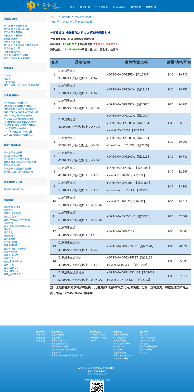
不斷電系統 (9, 82)
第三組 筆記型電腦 (13, 32)
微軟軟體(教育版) (12, 213)
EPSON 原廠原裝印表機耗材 (18, 106)
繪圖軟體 (8, 235)
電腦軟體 (55, 352)
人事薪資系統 (119, 340)
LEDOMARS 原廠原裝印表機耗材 (20, 122)
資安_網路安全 (11, 271)
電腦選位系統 (119, 352)
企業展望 (40, 337)
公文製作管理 (10, 242)
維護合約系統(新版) (148, 346)
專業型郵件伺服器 (98, 337)
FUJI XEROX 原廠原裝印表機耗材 (21, 112)
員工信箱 (143, 343)
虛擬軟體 (8, 258)
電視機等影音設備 (59, 346)
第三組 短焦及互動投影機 (16, 159)
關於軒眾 (85, 6)
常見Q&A (143, 352)
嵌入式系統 (119, 6)
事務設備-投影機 (83, 16)
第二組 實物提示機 (13, 155)
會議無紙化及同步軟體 (15, 248)
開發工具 (8, 232)
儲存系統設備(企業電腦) (16, 54)
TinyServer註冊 (146, 340)
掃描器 (7, 78)
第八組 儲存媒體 (12, 48)
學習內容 (8, 210)
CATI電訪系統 (119, 337)
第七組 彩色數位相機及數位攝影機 (21, 45)
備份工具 (8, 229)
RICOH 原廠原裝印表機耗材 (18, 131)
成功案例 (117, 349)
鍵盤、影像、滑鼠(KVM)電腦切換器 (22, 85)
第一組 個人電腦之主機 (15, 26)
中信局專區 (101, 6)
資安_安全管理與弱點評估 (17, 226)
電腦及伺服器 (57, 334)
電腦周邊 (55, 337)
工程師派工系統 (120, 358)
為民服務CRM (11, 255)
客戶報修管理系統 (121, 343)
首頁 (72, 6)
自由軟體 (8, 223)
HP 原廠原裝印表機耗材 (16, 102)
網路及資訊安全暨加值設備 (63, 349)
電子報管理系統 (120, 334)
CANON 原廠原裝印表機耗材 (18, 135)
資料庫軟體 (9, 239)
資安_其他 (9, 264)
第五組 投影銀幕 (12, 165)
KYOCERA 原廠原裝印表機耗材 (20, 118)
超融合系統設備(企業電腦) (17, 58)
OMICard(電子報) (147, 337)
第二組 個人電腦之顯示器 (16, 29)
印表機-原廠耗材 (59, 340)
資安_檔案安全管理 (13, 274)
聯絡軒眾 (151, 6)
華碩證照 (40, 340)
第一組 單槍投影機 (13, 152)
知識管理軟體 (10, 251)
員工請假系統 (145, 349)
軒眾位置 (40, 334)
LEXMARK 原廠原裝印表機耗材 (20, 125)
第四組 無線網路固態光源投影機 (20, 162)
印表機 (7, 75)
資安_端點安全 (11, 268)
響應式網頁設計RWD (123, 355)
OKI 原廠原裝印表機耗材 (16, 128)
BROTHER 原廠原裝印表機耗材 (20, 109)
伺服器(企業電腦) (12, 51)
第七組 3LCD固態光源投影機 (18, 171)
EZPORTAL (118, 346)
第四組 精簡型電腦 (13, 35)
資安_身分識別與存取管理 (17, 219)
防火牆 (93, 340)
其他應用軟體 (10, 245)
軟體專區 (136, 6)
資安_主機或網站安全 (14, 261)
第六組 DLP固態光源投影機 (17, 168)
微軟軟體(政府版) (12, 206)
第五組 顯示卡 (11, 38)
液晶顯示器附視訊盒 (14, 189)
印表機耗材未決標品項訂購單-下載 (67, 355)
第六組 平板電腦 (12, 42)
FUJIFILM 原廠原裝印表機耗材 (19, 115)
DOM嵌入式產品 (97, 334)
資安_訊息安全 (11, 216)
